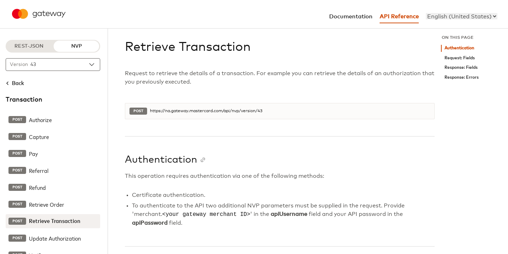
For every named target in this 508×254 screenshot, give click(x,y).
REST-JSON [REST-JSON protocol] (28, 46)
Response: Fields (461, 67)
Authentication (459, 48)
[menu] (461, 16)
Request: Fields (460, 58)
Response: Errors (462, 77)
